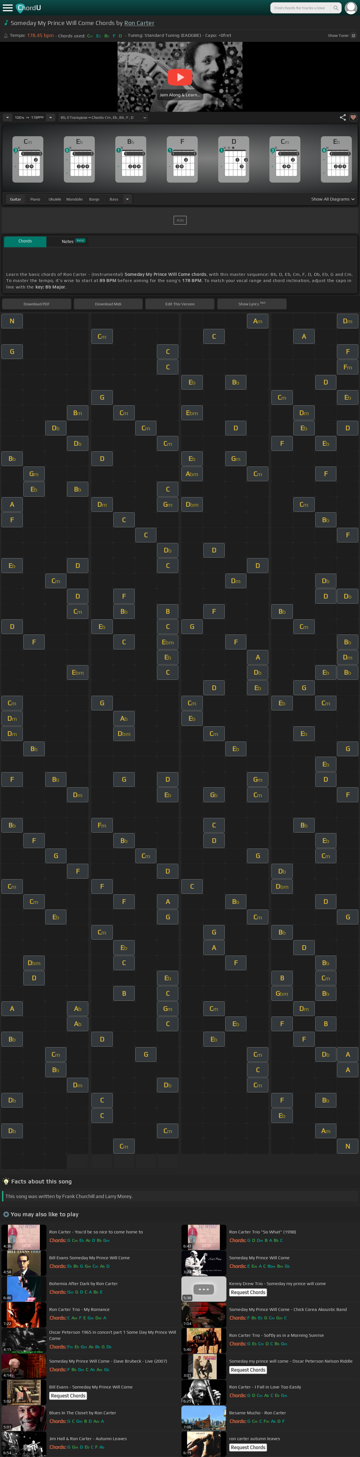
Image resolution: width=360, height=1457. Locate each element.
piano (35, 199)
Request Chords (248, 1292)
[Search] (335, 7)
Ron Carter (139, 22)
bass (114, 199)
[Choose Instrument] (127, 199)
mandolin (74, 199)
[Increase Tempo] (50, 117)
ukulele (55, 199)
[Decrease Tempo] (7, 117)
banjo (94, 199)
